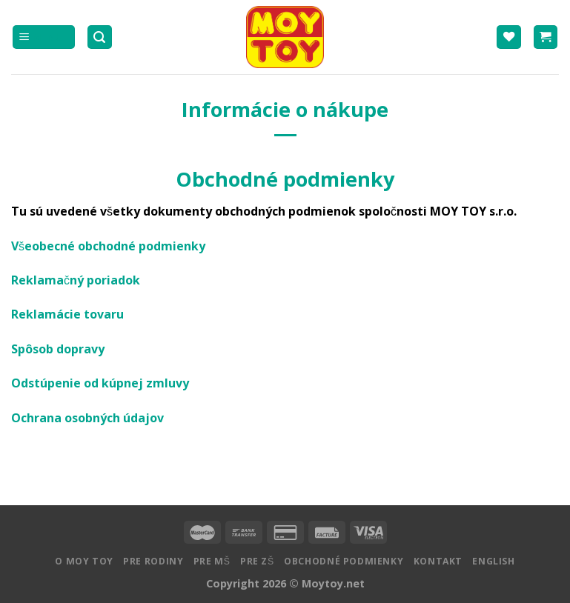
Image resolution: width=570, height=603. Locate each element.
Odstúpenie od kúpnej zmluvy (100, 383)
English (493, 561)
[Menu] (44, 37)
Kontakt (438, 561)
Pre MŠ (212, 561)
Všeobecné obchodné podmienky (108, 246)
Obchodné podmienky (343, 561)
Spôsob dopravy (58, 349)
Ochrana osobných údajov (87, 418)
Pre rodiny (153, 561)
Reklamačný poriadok (75, 280)
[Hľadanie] (100, 37)
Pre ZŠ (257, 561)
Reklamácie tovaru (67, 314)
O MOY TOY (84, 561)
